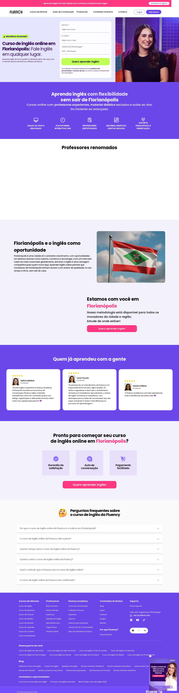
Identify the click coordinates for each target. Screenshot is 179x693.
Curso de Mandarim (27, 636)
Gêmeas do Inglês (53, 619)
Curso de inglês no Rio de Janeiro (93, 650)
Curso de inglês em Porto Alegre (32, 655)
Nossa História (106, 634)
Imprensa (72, 614)
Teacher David (52, 631)
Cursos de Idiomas (42, 12)
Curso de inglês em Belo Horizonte (61, 650)
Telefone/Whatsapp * (72, 46)
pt (139, 630)
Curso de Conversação (78, 606)
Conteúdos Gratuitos (107, 12)
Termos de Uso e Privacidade (80, 627)
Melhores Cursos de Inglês (30, 666)
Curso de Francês (26, 614)
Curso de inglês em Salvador (123, 650)
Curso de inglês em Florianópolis (141, 655)
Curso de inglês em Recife (60, 655)
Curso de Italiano (26, 619)
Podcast (103, 614)
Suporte (71, 619)
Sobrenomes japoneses (76, 670)
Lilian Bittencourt (53, 623)
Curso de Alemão (26, 623)
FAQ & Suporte (136, 606)
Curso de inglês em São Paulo (31, 650)
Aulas (102, 610)
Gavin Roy (50, 614)
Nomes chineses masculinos (119, 666)
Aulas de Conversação (67, 12)
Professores (85, 12)
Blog (102, 606)
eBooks (103, 623)
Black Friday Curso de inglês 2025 (93, 682)
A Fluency (126, 12)
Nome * (65, 25)
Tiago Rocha (51, 627)
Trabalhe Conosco (76, 610)
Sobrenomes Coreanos (144, 666)
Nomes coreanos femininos (92, 666)
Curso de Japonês (26, 627)
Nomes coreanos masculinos (50, 670)
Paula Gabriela (52, 610)
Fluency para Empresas (78, 623)
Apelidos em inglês (70, 666)
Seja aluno (157, 12)
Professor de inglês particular (62, 682)
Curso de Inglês (25, 606)
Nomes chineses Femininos (124, 670)
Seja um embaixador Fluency (80, 631)
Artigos (103, 619)
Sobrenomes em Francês (99, 670)
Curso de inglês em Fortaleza (86, 655)
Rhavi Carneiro (52, 606)
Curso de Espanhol (27, 610)
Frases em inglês (51, 666)
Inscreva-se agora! (167, 3)
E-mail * (66, 35)
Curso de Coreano (26, 631)
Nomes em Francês (27, 670)
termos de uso (79, 71)
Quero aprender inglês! (85, 61)
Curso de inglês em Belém (113, 655)
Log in (143, 12)
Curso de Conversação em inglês (33, 682)
